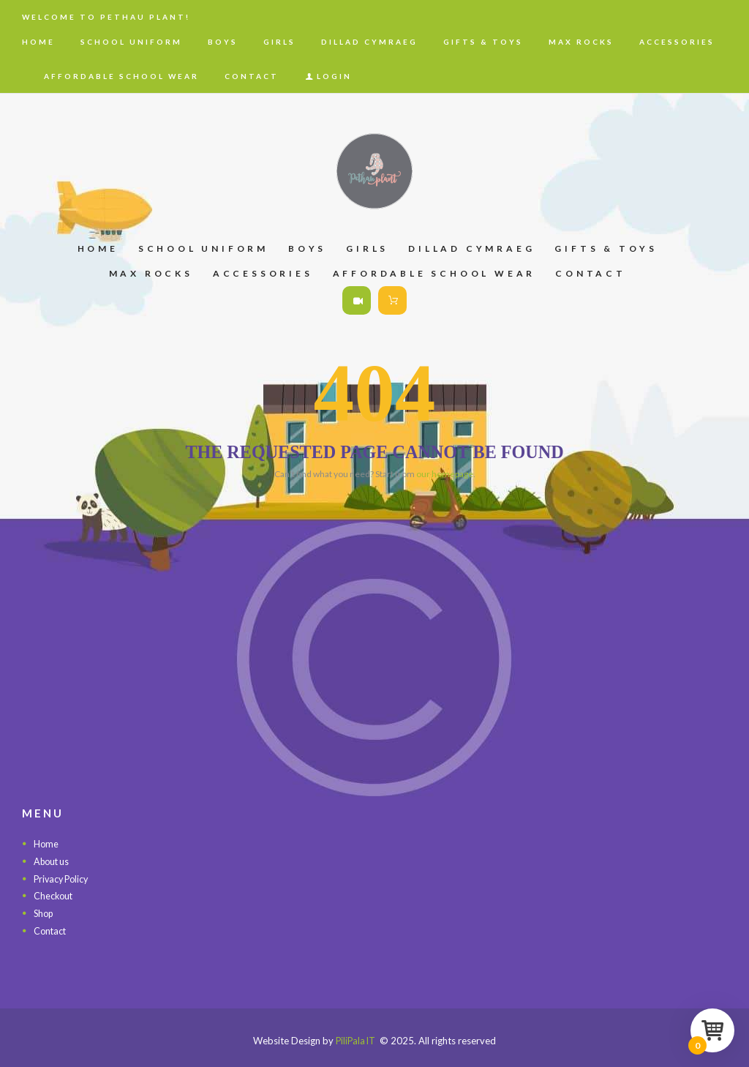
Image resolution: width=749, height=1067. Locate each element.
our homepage (444, 473)
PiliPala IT (355, 1040)
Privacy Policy (63, 878)
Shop (45, 912)
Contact (51, 930)
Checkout (54, 896)
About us (53, 861)
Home (46, 844)
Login (334, 76)
